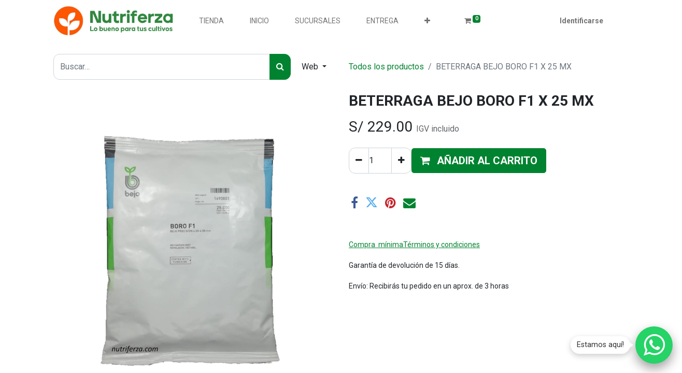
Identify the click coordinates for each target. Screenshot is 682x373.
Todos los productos (386, 66)
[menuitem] (211, 21)
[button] (427, 21)
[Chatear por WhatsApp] (654, 345)
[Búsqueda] (280, 67)
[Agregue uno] (401, 161)
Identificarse (581, 21)
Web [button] (311, 66)
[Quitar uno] (359, 161)
